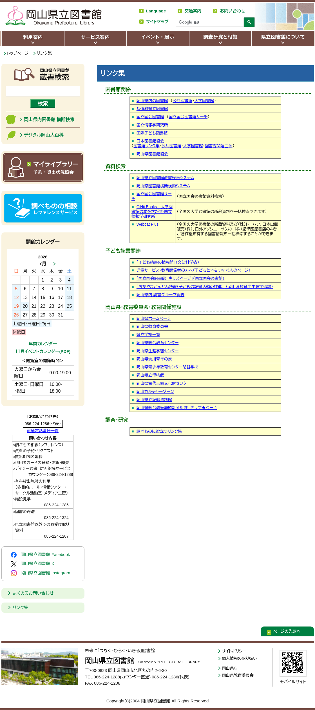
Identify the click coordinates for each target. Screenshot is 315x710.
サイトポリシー (235, 651)
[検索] (209, 22)
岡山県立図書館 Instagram (40, 573)
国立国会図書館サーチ (188, 117)
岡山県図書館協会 (152, 154)
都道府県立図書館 (152, 108)
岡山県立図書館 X (32, 564)
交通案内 (192, 10)
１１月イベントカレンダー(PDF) (43, 351)
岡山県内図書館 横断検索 (49, 119)
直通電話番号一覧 (43, 430)
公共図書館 (182, 100)
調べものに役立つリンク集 (159, 431)
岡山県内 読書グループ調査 (160, 295)
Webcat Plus (147, 224)
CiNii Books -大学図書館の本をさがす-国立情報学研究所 (152, 212)
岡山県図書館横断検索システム (163, 186)
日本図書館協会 (150, 141)
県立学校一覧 (148, 334)
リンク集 (20, 607)
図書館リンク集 (146, 146)
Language (156, 10)
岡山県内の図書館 (152, 100)
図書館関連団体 (219, 146)
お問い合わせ (232, 10)
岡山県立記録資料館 (154, 399)
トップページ (18, 53)
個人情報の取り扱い (241, 658)
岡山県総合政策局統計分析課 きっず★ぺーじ (177, 407)
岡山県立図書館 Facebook (40, 555)
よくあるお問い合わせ (33, 593)
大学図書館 (204, 100)
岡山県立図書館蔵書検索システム (165, 177)
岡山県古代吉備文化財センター (164, 383)
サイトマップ (157, 21)
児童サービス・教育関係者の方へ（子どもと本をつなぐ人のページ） (194, 270)
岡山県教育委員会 (152, 326)
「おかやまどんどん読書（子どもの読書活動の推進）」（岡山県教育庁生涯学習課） (205, 286)
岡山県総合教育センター (158, 342)
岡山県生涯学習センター (158, 351)
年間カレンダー (43, 343)
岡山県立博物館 (150, 375)
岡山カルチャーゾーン (155, 391)
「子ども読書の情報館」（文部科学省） (168, 262)
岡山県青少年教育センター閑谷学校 (167, 367)
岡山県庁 (230, 669)
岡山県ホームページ (154, 318)
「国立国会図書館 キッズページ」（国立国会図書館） (181, 278)
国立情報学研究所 (152, 125)
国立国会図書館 (150, 117)
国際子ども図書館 (152, 133)
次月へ (52, 263)
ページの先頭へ (290, 632)
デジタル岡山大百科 (44, 135)
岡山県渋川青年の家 (154, 359)
